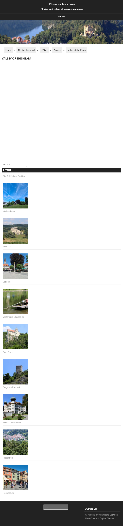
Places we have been (62, 4)
